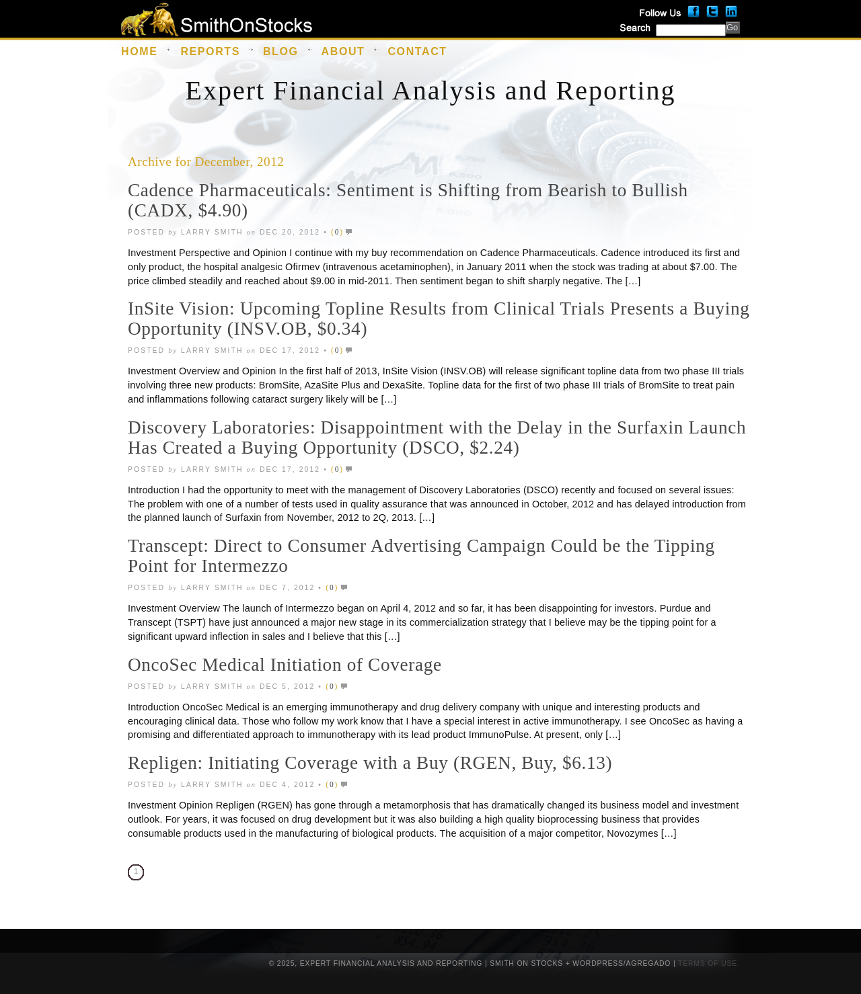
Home (139, 51)
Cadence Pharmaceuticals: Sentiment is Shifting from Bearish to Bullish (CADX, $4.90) (408, 200)
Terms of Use (707, 963)
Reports (210, 51)
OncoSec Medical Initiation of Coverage (285, 665)
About (343, 51)
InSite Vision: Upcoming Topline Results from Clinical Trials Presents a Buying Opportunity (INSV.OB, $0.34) (439, 318)
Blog (281, 51)
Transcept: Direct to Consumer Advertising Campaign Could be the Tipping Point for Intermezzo (421, 556)
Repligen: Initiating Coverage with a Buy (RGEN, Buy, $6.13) (370, 763)
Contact (417, 51)
